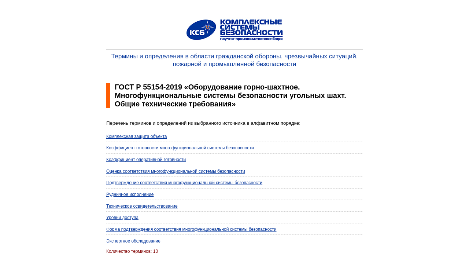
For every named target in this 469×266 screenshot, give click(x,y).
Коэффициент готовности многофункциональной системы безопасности (180, 147)
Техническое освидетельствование (142, 206)
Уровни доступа (122, 217)
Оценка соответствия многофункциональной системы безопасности (175, 171)
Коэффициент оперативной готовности (146, 159)
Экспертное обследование (133, 241)
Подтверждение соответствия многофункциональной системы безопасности (184, 182)
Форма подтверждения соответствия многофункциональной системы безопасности (191, 229)
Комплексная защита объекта (136, 136)
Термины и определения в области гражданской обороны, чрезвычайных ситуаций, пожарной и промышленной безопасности (234, 60)
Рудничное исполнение (130, 194)
